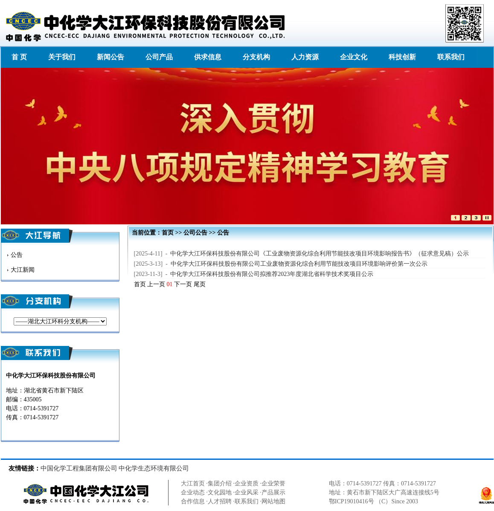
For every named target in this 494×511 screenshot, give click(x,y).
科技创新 (402, 57)
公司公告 (195, 232)
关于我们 (62, 57)
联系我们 (451, 57)
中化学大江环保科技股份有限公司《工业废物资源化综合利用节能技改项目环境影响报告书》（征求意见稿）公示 (319, 253)
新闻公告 (110, 57)
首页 (168, 232)
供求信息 (207, 57)
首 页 (19, 57)
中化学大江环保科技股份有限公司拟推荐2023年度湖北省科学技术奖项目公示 (271, 274)
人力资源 (305, 57)
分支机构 (256, 57)
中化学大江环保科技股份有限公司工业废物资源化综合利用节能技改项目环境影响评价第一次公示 (299, 264)
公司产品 (159, 57)
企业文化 (353, 57)
